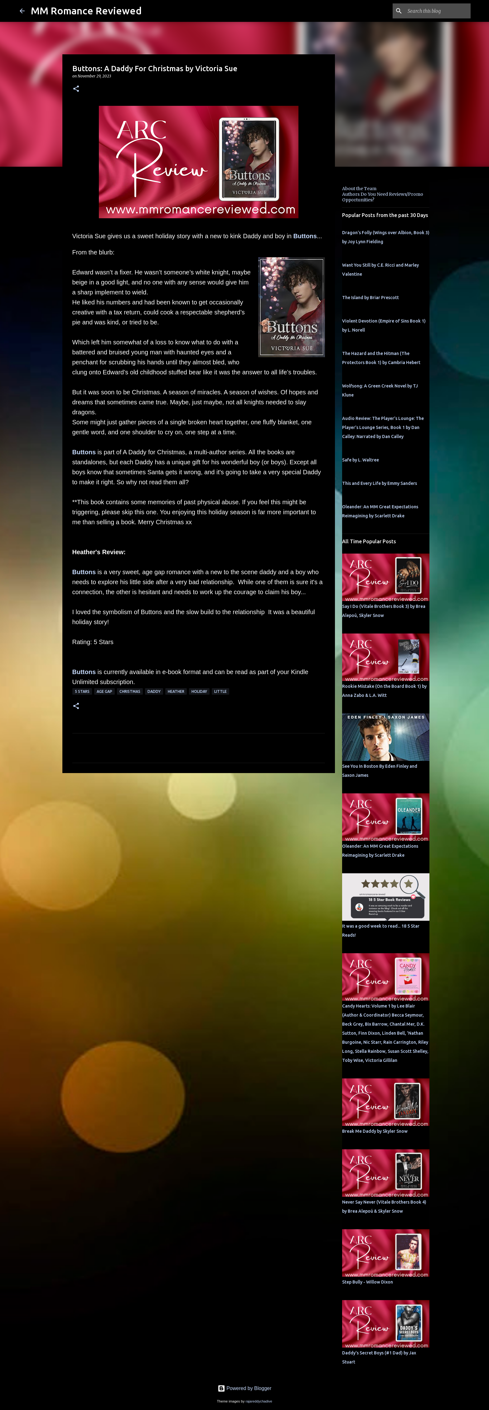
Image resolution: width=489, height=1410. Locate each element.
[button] (76, 89)
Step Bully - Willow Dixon (367, 1281)
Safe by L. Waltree (360, 459)
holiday (199, 691)
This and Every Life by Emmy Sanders (379, 483)
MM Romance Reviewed (86, 10)
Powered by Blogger (245, 1388)
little (220, 691)
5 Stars (82, 691)
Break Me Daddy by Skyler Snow (375, 1131)
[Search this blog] (438, 10)
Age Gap (104, 691)
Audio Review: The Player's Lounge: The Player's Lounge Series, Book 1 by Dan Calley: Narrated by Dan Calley (383, 427)
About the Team (359, 188)
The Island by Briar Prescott (370, 297)
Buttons (305, 236)
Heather (176, 691)
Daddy (154, 691)
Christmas (129, 691)
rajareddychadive (258, 1401)
